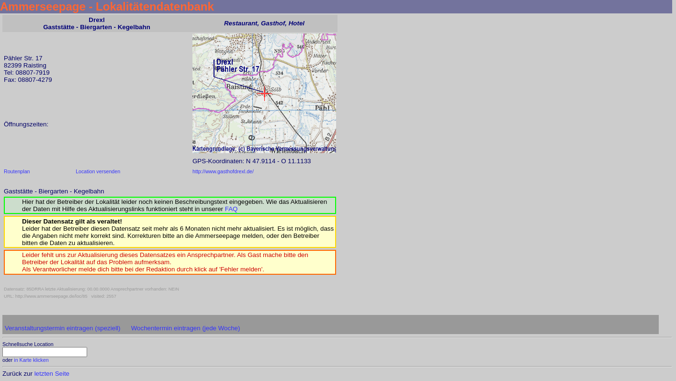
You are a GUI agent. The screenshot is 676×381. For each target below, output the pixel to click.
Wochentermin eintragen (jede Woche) (185, 328)
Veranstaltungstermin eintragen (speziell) (63, 328)
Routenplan (17, 171)
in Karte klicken (31, 360)
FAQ (231, 209)
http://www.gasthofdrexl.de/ (223, 171)
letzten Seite (51, 373)
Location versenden (98, 171)
